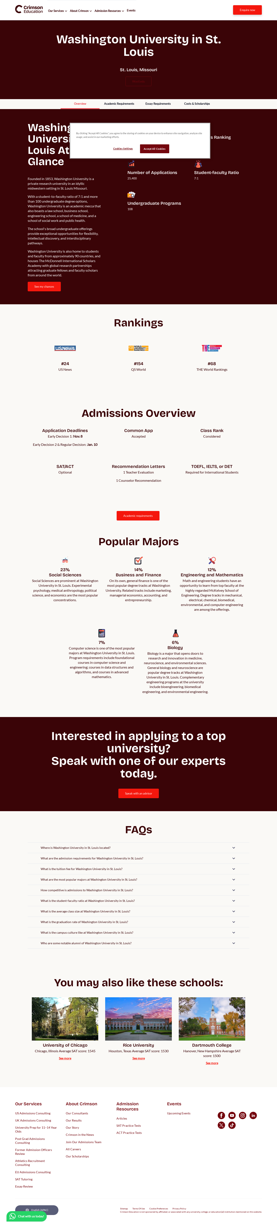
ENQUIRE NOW (247, 10)
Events (131, 10)
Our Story (72, 1127)
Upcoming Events (178, 1113)
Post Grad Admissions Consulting (30, 1140)
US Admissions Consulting (32, 1113)
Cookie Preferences (158, 1208)
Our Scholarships (77, 1156)
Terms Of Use (138, 1208)
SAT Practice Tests (128, 1125)
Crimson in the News (80, 1134)
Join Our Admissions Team (83, 1142)
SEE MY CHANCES (44, 286)
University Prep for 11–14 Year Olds (36, 1129)
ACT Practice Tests (129, 1133)
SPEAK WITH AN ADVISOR (138, 793)
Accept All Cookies (154, 148)
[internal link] (247, 10)
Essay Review (24, 1186)
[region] (140, 141)
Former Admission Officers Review (33, 1151)
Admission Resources (108, 11)
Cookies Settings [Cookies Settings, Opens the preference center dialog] (123, 148)
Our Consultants (77, 1113)
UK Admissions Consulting (33, 1120)
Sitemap (124, 1208)
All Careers (73, 1149)
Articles (121, 1118)
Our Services (56, 11)
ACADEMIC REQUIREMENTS (138, 515)
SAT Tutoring (23, 1179)
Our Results (74, 1120)
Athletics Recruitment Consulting (30, 1163)
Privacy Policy (179, 1208)
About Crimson (79, 11)
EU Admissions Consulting (33, 1172)
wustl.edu (138, 81)
